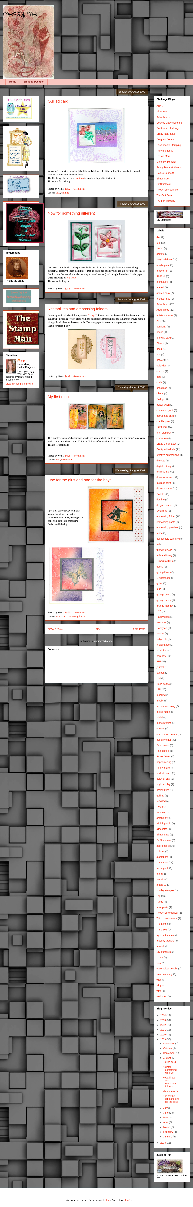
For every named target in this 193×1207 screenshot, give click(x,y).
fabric (159, 533)
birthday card (164, 337)
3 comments (79, 288)
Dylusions (162, 510)
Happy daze (163, 616)
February (168, 1131)
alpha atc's (162, 281)
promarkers (163, 790)
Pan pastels (163, 750)
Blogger (127, 1200)
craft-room (162, 438)
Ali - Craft (162, 111)
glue (159, 589)
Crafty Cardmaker (166, 443)
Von (23, 360)
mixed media (163, 711)
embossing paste (166, 522)
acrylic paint (163, 265)
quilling (65, 192)
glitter (159, 583)
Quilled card (58, 101)
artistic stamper (165, 315)
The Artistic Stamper (168, 189)
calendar (161, 365)
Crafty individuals (166, 449)
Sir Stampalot (164, 184)
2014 (163, 1015)
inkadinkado (163, 644)
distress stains (164, 488)
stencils (161, 879)
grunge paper (164, 600)
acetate (161, 253)
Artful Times (163, 117)
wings (160, 985)
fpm (108, 1200)
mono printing (164, 722)
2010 (163, 1034)
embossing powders (167, 527)
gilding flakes (164, 572)
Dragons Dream (165, 139)
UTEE (160, 957)
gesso (160, 566)
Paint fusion (163, 745)
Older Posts (138, 629)
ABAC (160, 105)
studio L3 (162, 884)
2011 (163, 1029)
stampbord (162, 856)
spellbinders (163, 845)
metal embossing (166, 706)
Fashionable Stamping (169, 145)
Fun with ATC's (165, 561)
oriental (161, 728)
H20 (159, 611)
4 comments (79, 376)
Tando (160, 901)
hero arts (161, 622)
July (165, 1108)
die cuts (161, 460)
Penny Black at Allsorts (169, 167)
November (169, 1043)
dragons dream (165, 505)
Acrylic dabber (164, 259)
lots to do (71, 277)
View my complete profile (19, 383)
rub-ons (161, 812)
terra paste (162, 907)
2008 (163, 1142)
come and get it (165, 410)
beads (160, 332)
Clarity (160, 393)
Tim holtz (161, 924)
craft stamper (164, 432)
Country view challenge (169, 122)
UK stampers (164, 951)
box (159, 354)
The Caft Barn (164, 195)
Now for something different (71, 213)
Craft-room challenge (168, 128)
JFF (159, 661)
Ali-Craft (161, 276)
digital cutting (164, 466)
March (167, 1127)
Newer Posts (55, 629)
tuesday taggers (165, 940)
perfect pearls (164, 773)
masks (160, 700)
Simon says (163, 834)
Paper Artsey (164, 756)
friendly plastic (164, 550)
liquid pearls (163, 684)
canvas (160, 371)
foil (158, 544)
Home (12, 81)
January (168, 1136)
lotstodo (80, 178)
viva (159, 963)
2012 (163, 1025)
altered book (163, 293)
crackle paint (163, 421)
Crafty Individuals (166, 133)
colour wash (163, 404)
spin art (161, 851)
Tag (159, 896)
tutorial (160, 946)
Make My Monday (166, 161)
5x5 (159, 242)
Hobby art (162, 628)
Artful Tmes (163, 309)
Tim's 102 (162, 929)
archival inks (163, 298)
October (168, 1048)
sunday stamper (165, 890)
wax (159, 979)
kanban (161, 672)
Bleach (160, 343)
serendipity (162, 817)
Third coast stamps (167, 918)
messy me (20, 14)
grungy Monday (165, 605)
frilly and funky (164, 555)
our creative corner (167, 734)
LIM (159, 678)
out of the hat (164, 739)
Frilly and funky (165, 150)
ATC (57, 459)
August (167, 1058)
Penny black (163, 767)
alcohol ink (162, 270)
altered (160, 287)
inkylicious (162, 650)
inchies (160, 633)
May (165, 1117)
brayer (160, 360)
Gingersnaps (163, 577)
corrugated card (165, 415)
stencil (160, 873)
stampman (162, 862)
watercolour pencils (167, 968)
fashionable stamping (168, 538)
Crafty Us (93, 315)
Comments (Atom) (103, 641)
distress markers (166, 477)
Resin (160, 806)
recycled (161, 801)
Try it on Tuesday (166, 200)
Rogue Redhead (165, 173)
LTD (58, 192)
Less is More (163, 156)
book (159, 348)
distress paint (164, 482)
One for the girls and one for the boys (79, 480)
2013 (163, 1020)
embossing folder (76, 616)
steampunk (162, 868)
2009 (163, 1039)
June (166, 1112)
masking (161, 695)
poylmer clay (163, 784)
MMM (160, 717)
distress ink (66, 459)
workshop (162, 996)
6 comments (79, 189)
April (166, 1122)
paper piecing (164, 762)
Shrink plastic (164, 823)
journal (160, 667)
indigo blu (162, 639)
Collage (161, 399)
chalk (159, 382)
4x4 (159, 237)
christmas (162, 387)
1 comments (79, 612)
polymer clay (163, 778)
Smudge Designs (34, 81)
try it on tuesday (165, 935)
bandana (161, 326)
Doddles (161, 494)
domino (161, 499)
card (159, 376)
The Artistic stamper (167, 912)
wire (159, 990)
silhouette (162, 829)
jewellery (161, 656)
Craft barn (162, 427)
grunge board (164, 594)
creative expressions (168, 455)
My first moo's (59, 397)
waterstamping (164, 974)
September (169, 1053)
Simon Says (163, 178)
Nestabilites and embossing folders (78, 309)
